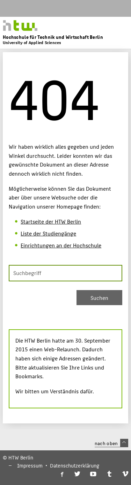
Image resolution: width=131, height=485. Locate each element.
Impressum (30, 465)
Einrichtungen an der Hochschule (61, 245)
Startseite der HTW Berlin (51, 221)
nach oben (111, 443)
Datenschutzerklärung (74, 465)
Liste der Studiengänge (48, 233)
